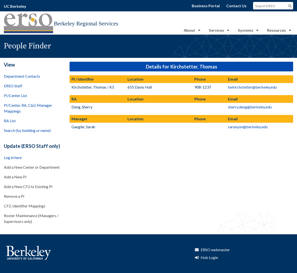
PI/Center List (15, 95)
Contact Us (236, 5)
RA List (10, 120)
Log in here (13, 157)
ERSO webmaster (215, 249)
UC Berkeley (15, 6)
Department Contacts (22, 76)
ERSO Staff (13, 85)
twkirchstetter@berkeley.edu (252, 87)
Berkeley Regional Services (86, 23)
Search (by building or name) (27, 130)
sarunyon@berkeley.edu (248, 126)
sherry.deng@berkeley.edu (250, 107)
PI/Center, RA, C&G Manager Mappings (28, 108)
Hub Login (209, 257)
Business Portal (206, 5)
